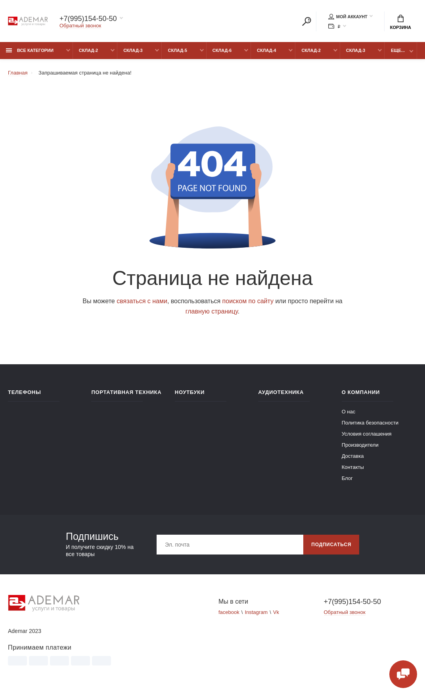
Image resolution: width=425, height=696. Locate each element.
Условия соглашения (367, 434)
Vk (276, 612)
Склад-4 (266, 50)
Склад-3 (132, 50)
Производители (360, 445)
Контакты (353, 467)
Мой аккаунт (348, 16)
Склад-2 (88, 50)
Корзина (400, 22)
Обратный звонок (80, 26)
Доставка (353, 456)
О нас (349, 412)
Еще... (398, 50)
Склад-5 (177, 50)
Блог (347, 478)
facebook (228, 612)
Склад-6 (222, 50)
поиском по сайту (248, 301)
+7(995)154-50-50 (88, 19)
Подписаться (331, 544)
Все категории (30, 50)
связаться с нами (142, 301)
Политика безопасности (370, 423)
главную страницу (212, 311)
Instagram (256, 612)
